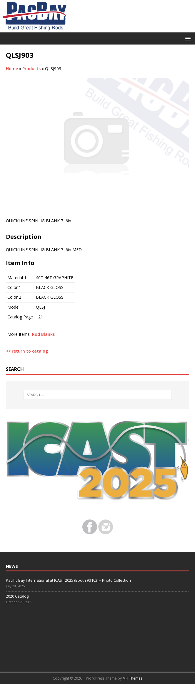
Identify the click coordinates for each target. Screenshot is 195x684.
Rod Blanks (43, 334)
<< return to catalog (27, 351)
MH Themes (132, 678)
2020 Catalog (17, 596)
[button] (187, 38)
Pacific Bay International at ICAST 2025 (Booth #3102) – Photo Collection (68, 580)
